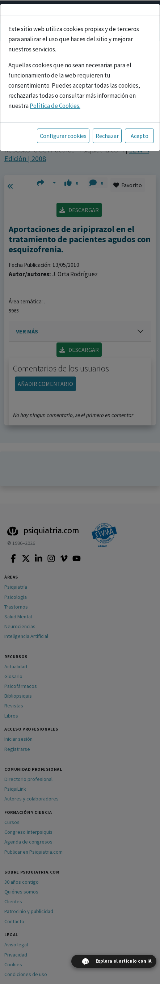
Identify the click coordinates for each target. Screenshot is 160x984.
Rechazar (107, 135)
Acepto (139, 135)
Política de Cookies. (55, 106)
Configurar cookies (63, 135)
